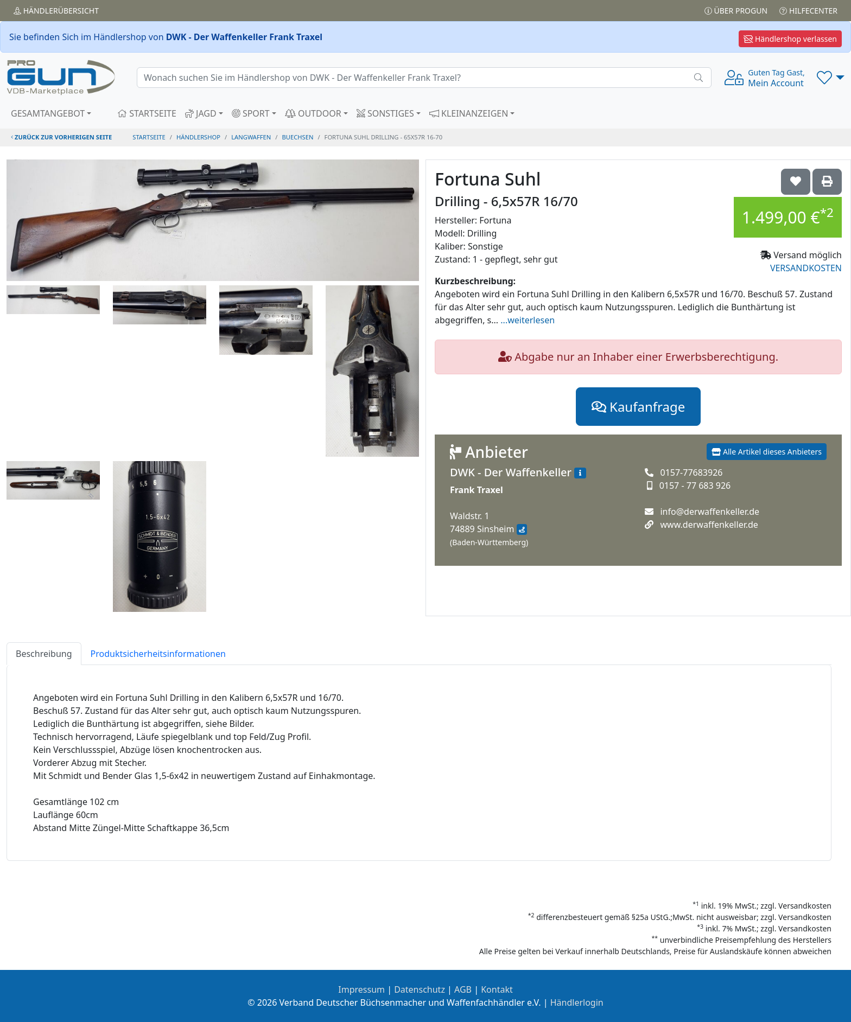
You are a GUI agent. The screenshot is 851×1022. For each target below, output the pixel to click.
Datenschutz (419, 989)
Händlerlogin (577, 1002)
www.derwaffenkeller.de (709, 525)
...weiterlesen (527, 320)
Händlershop (198, 137)
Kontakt (497, 989)
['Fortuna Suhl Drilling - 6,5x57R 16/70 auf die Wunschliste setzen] (795, 182)
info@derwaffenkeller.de (709, 512)
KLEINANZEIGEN (469, 113)
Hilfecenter (808, 10)
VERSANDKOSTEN (806, 268)
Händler (56, 10)
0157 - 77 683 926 (695, 485)
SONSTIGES (385, 113)
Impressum (361, 989)
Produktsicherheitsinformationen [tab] (158, 654)
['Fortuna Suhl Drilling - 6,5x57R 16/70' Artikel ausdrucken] (827, 182)
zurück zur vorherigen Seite (61, 137)
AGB (463, 989)
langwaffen (251, 137)
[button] (830, 77)
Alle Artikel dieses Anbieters (767, 451)
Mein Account (776, 78)
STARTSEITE (146, 113)
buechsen (298, 137)
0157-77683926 (691, 472)
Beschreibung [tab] (44, 654)
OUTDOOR (313, 113)
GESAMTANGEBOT (48, 113)
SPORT (251, 113)
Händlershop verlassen (790, 39)
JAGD (201, 113)
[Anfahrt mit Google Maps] (522, 529)
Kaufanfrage (638, 407)
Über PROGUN (735, 10)
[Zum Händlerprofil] (580, 473)
